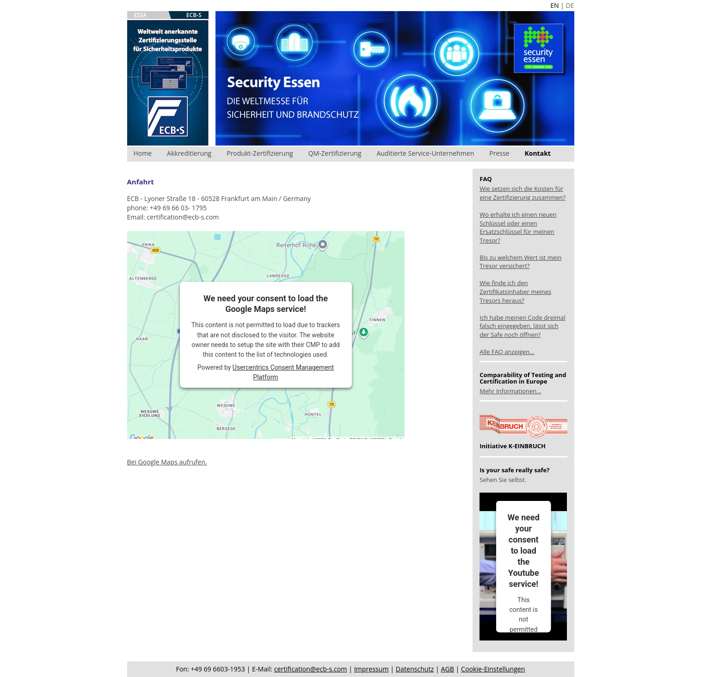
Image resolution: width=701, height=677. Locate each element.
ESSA (140, 15)
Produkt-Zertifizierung (260, 153)
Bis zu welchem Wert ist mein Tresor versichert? (520, 261)
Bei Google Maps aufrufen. (167, 461)
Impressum (371, 669)
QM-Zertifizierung (335, 153)
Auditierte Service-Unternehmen (425, 153)
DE (570, 5)
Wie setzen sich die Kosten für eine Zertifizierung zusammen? (523, 192)
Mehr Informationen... (510, 391)
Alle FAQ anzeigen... (507, 352)
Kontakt (537, 153)
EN (554, 5)
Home (143, 153)
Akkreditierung (189, 153)
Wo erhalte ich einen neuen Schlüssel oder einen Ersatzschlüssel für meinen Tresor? (518, 227)
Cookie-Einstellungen (493, 669)
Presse (499, 153)
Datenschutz (415, 669)
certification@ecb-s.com (310, 669)
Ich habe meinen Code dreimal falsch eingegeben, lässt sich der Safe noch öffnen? (522, 326)
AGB (447, 669)
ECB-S (194, 15)
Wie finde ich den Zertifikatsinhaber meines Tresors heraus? (515, 291)
